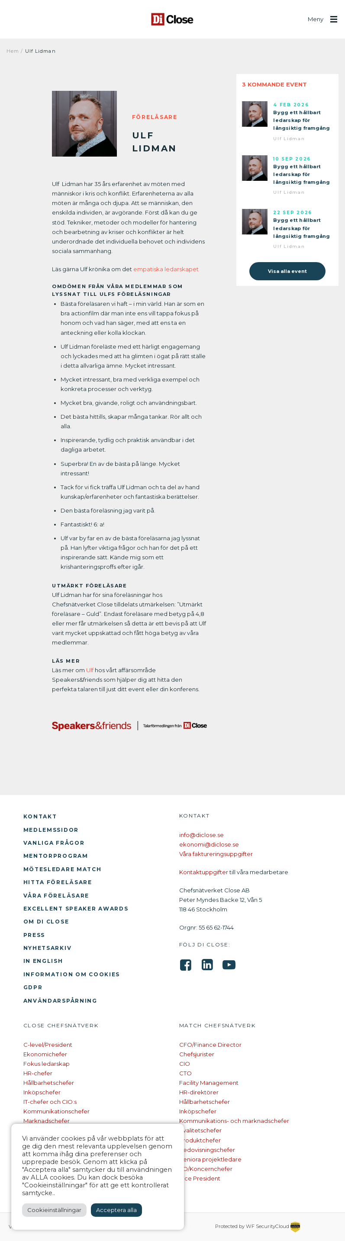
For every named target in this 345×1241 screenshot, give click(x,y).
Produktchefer (200, 1140)
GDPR (33, 987)
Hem (12, 51)
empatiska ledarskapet (166, 269)
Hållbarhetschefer (48, 1082)
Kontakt (40, 816)
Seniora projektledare (210, 1159)
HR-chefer (37, 1073)
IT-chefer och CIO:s (50, 1101)
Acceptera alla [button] (116, 1209)
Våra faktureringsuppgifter (216, 853)
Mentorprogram (55, 856)
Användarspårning (60, 1000)
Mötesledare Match (62, 869)
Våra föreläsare (56, 895)
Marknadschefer (46, 1120)
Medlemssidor (51, 830)
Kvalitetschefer (200, 1130)
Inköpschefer (42, 1092)
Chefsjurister (196, 1054)
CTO (185, 1073)
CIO (184, 1063)
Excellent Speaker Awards (76, 908)
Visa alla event (287, 271)
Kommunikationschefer (56, 1111)
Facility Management (209, 1082)
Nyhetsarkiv (47, 948)
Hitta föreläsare (57, 882)
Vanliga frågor (54, 843)
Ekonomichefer (45, 1054)
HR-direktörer (199, 1092)
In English (43, 961)
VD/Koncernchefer (205, 1168)
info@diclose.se (201, 834)
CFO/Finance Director (210, 1044)
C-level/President (47, 1044)
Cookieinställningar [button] (54, 1209)
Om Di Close (46, 921)
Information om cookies (71, 974)
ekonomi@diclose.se (209, 844)
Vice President (199, 1178)
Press (34, 935)
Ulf (90, 670)
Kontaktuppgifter (203, 872)
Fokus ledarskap (46, 1063)
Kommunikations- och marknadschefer (234, 1120)
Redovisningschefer (207, 1149)
